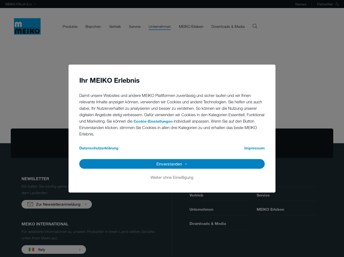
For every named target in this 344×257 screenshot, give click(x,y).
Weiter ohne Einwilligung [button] (172, 177)
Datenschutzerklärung (99, 148)
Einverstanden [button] (169, 163)
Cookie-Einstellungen (153, 121)
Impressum (254, 148)
